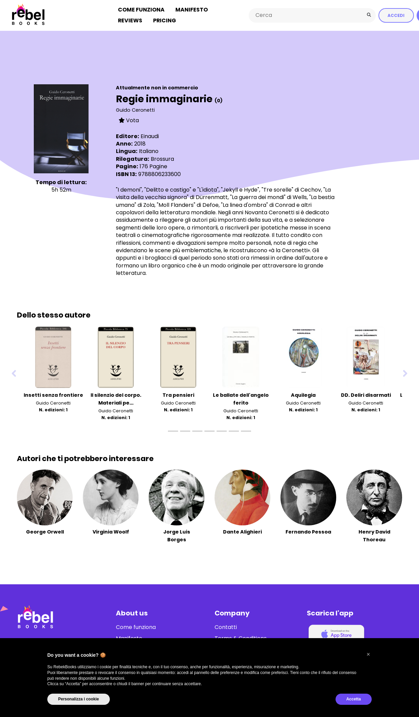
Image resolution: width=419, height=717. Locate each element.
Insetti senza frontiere (53, 394)
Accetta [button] (353, 699)
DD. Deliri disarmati (366, 394)
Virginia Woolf (111, 531)
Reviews (130, 20)
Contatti (226, 627)
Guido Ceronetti (135, 109)
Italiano (148, 151)
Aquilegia (303, 394)
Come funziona (141, 10)
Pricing (164, 20)
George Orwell (45, 531)
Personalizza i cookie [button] (78, 699)
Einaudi (150, 136)
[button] (368, 654)
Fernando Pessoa (308, 531)
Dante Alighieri (242, 531)
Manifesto (191, 10)
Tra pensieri (178, 394)
